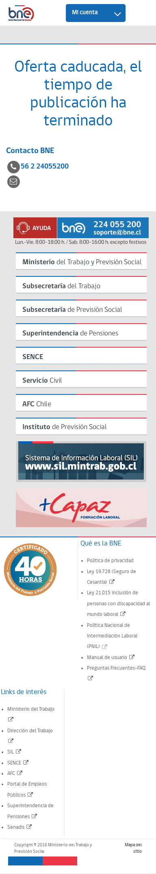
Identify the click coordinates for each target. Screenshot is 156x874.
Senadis (19, 827)
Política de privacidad (110, 560)
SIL (14, 752)
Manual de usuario (111, 657)
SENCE (18, 763)
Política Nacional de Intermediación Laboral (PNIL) (112, 636)
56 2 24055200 (45, 167)
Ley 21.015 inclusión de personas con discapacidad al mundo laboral (118, 603)
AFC (15, 773)
